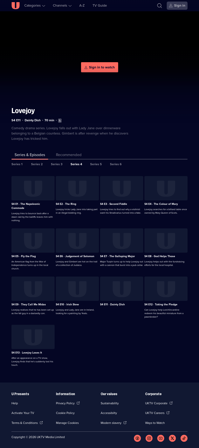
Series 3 (56, 164)
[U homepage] (15, 6)
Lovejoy (23, 111)
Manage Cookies (67, 423)
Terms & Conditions (24, 423)
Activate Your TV (22, 413)
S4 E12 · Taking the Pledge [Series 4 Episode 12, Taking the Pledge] (160, 304)
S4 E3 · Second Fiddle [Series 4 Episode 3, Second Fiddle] (113, 204)
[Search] (159, 6)
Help (14, 403)
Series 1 (17, 164)
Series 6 (116, 164)
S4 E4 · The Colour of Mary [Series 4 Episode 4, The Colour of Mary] (161, 204)
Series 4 (76, 164)
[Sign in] (177, 6)
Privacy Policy (65, 403)
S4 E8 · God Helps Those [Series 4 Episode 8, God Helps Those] (159, 256)
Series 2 (37, 164)
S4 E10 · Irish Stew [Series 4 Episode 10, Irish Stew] (67, 304)
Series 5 (96, 164)
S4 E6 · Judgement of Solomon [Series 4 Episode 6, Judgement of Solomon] (75, 256)
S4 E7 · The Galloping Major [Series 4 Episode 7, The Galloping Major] (117, 256)
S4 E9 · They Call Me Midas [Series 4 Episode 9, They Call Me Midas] (28, 304)
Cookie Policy (65, 413)
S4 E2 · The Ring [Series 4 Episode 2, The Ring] (66, 204)
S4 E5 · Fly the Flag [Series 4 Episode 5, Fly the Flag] (23, 256)
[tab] (69, 155)
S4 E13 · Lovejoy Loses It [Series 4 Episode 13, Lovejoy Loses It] (26, 353)
